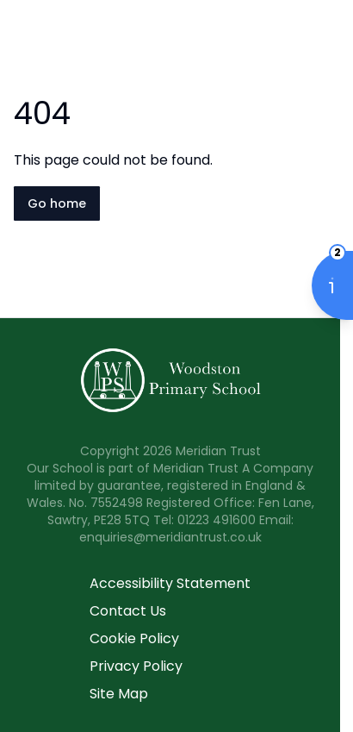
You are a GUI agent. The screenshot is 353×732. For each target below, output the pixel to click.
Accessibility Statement (170, 583)
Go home (57, 203)
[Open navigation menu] (329, 41)
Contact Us (128, 611)
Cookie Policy (134, 638)
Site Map (119, 694)
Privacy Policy (136, 666)
